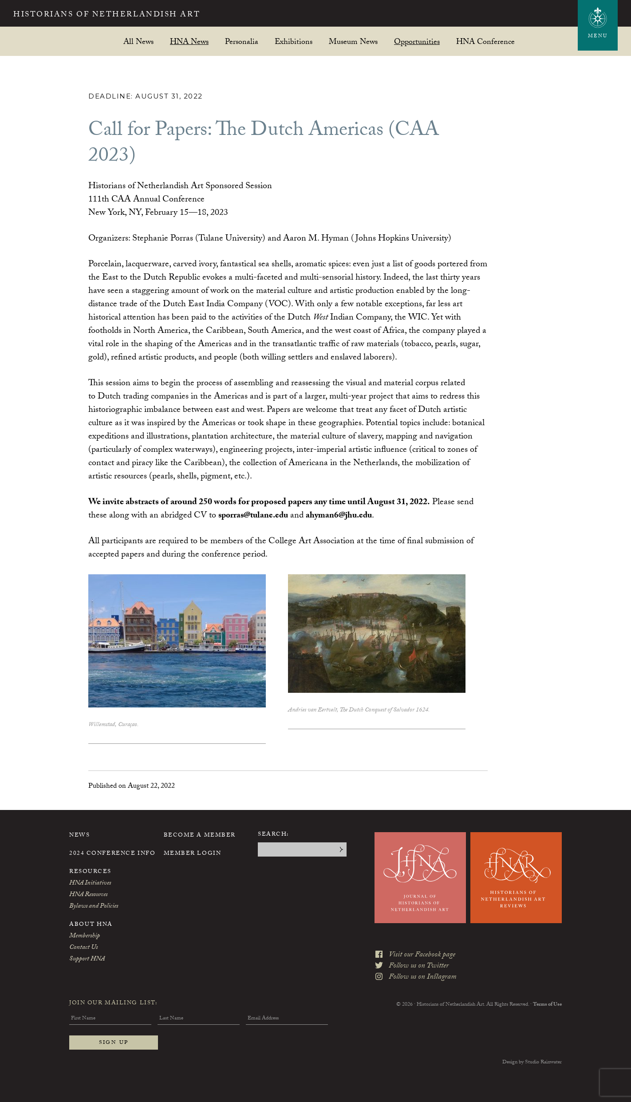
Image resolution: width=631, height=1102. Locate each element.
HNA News (189, 41)
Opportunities (417, 41)
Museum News (353, 41)
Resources (90, 872)
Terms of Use (547, 998)
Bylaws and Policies (93, 906)
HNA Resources (88, 895)
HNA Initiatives (90, 883)
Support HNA (87, 959)
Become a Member (200, 836)
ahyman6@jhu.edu (344, 516)
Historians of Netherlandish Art (122, 15)
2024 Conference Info (112, 854)
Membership (84, 936)
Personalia (241, 41)
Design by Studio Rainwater (532, 1062)
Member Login (192, 854)
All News (138, 41)
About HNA (91, 925)
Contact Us (83, 948)
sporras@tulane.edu (255, 516)
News (79, 836)
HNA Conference (485, 41)
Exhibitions (293, 41)
